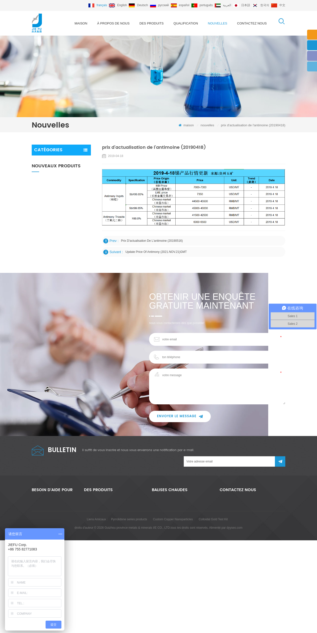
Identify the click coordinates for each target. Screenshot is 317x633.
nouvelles (217, 23)
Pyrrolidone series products (129, 612)
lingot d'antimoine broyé (167, 551)
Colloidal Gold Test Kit (213, 612)
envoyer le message (180, 443)
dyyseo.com (234, 620)
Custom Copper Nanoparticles (173, 612)
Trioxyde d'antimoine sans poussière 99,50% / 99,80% (73, 222)
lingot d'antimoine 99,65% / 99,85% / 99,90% (71, 269)
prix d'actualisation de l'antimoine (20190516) (152, 240)
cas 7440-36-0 (161, 579)
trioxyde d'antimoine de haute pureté (176, 532)
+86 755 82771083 (245, 544)
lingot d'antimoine (48, 187)
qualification (186, 23)
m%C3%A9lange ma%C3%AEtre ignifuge (179, 588)
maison (81, 23)
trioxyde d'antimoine (50, 160)
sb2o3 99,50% (161, 560)
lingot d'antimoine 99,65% (169, 569)
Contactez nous (252, 23)
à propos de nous (113, 23)
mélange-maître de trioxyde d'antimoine (178, 541)
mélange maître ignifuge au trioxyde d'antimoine (55, 173)
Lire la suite (69, 232)
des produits (151, 23)
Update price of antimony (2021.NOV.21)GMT (156, 252)
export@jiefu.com (249, 534)
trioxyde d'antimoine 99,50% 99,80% (72, 245)
